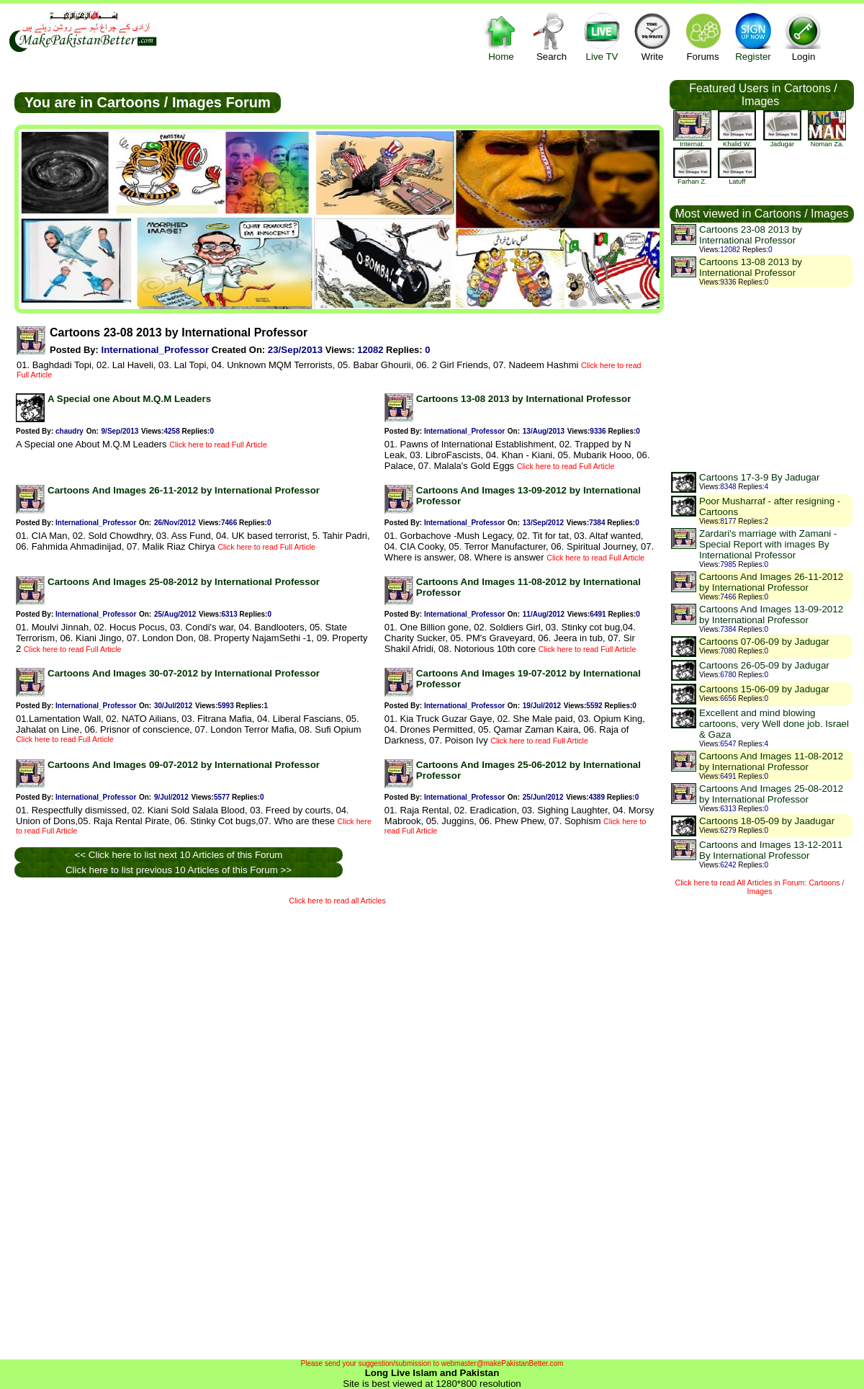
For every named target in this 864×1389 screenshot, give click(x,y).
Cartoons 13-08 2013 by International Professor (523, 398)
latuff (737, 178)
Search (552, 36)
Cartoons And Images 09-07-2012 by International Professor (184, 764)
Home (501, 36)
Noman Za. (827, 141)
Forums (703, 36)
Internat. (692, 141)
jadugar (782, 141)
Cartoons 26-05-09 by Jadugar (764, 665)
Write (652, 36)
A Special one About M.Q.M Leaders (129, 398)
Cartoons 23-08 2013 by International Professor (750, 235)
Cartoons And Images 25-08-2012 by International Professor (184, 581)
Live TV (602, 36)
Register (753, 36)
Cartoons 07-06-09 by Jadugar (764, 641)
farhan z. (692, 178)
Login (804, 36)
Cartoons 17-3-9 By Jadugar (759, 477)
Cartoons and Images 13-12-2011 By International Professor (770, 850)
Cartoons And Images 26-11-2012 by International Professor (184, 490)
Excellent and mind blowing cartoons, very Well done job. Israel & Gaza (774, 723)
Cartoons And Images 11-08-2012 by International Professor (771, 761)
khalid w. (737, 141)
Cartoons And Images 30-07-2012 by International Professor (184, 673)
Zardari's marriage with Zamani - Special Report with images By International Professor (768, 544)
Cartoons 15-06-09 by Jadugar (764, 689)
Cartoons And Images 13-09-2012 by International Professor (771, 614)
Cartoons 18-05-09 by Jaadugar (766, 821)
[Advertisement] (199, 1129)
